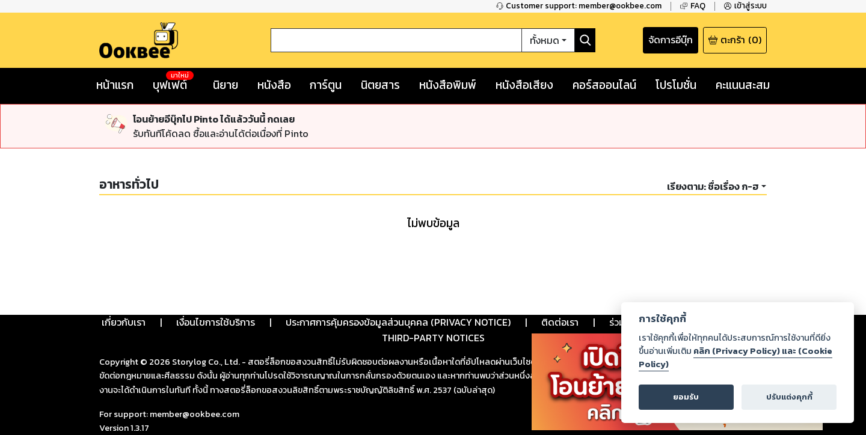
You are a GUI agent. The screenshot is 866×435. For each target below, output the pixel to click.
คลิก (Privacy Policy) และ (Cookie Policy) (735, 357)
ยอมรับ (686, 397)
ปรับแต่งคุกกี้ (789, 397)
